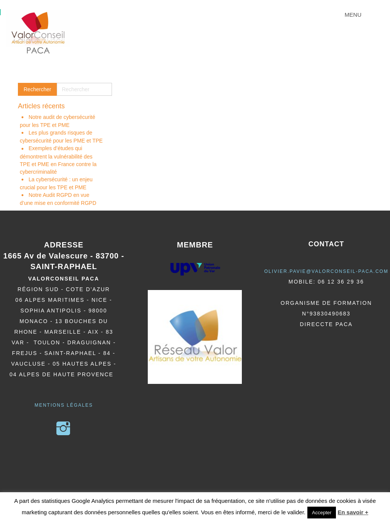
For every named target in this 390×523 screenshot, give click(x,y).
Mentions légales (64, 405)
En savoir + (352, 512)
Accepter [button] (321, 512)
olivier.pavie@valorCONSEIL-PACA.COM (326, 271)
